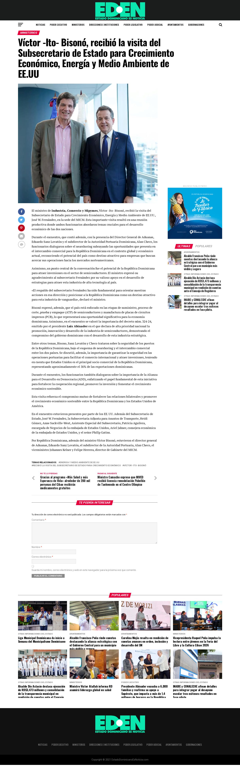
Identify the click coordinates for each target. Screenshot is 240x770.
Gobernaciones (196, 24)
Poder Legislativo (133, 24)
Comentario (39, 521)
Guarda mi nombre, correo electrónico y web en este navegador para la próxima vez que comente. (84, 575)
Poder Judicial (155, 24)
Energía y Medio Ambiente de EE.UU (79, 462)
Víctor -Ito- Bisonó (135, 465)
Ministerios (78, 24)
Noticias (40, 24)
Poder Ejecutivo (58, 24)
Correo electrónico (42, 562)
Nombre (37, 552)
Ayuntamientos (175, 24)
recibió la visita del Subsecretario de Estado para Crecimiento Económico (77, 465)
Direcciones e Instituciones (104, 24)
